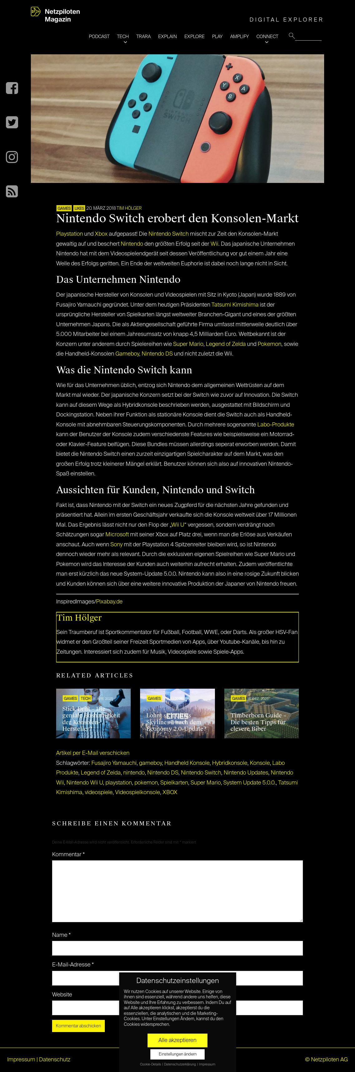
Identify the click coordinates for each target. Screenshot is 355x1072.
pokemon (146, 783)
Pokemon (269, 344)
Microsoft (117, 535)
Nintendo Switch (168, 234)
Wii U (177, 525)
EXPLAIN (167, 36)
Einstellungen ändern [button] (178, 1054)
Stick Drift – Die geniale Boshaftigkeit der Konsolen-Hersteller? (91, 719)
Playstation (69, 234)
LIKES (79, 209)
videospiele (99, 792)
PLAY (217, 36)
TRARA (143, 36)
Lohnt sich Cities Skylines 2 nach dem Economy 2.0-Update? (176, 722)
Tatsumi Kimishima (235, 305)
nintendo (134, 773)
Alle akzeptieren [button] (177, 1040)
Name (61, 935)
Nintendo (132, 244)
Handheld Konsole (187, 763)
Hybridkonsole (229, 763)
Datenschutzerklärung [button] (180, 1064)
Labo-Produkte (275, 425)
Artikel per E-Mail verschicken (92, 753)
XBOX (170, 792)
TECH (123, 36)
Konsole (260, 763)
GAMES (64, 209)
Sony (116, 545)
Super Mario (188, 344)
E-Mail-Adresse (73, 965)
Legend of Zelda (226, 344)
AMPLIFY (239, 36)
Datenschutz (55, 1060)
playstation (118, 783)
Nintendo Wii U (84, 783)
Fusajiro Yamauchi (114, 763)
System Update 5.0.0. (249, 783)
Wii (214, 244)
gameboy (150, 763)
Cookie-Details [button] (151, 1064)
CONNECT (267, 36)
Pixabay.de (109, 602)
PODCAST (99, 36)
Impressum (21, 1060)
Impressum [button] (207, 1064)
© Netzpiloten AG (326, 1060)
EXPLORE (194, 36)
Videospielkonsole (137, 792)
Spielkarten (174, 783)
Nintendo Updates (246, 773)
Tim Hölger (129, 208)
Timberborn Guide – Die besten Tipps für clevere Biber (258, 722)
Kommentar (68, 855)
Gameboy (127, 354)
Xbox (101, 234)
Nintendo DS (157, 354)
